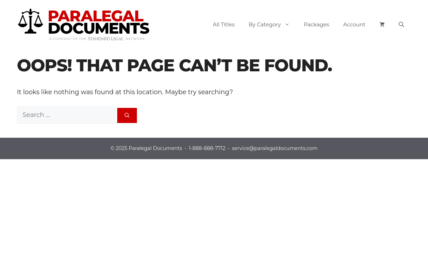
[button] (401, 24)
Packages (316, 24)
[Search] (127, 115)
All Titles (224, 24)
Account (354, 24)
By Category (273, 24)
